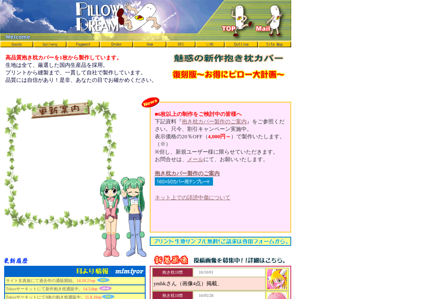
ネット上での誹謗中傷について (192, 197)
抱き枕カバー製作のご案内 (214, 121)
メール (195, 159)
